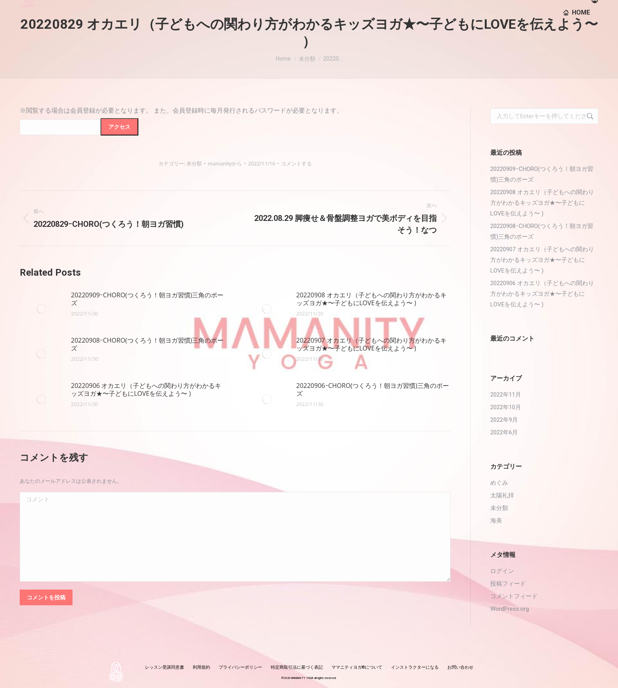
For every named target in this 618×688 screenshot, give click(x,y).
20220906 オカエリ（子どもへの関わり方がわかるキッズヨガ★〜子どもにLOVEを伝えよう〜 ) (146, 389)
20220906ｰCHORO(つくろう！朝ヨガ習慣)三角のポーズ (372, 389)
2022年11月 (505, 394)
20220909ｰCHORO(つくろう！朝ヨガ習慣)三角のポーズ (147, 299)
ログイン (502, 571)
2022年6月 (504, 432)
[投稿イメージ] (41, 309)
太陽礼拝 (502, 495)
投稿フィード (508, 583)
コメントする (296, 163)
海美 (496, 520)
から (225, 163)
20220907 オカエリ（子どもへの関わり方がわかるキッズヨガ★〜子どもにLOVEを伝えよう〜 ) (371, 344)
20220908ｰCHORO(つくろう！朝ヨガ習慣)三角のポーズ (147, 344)
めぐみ (499, 482)
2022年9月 (504, 419)
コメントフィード (514, 596)
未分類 (194, 163)
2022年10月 (505, 407)
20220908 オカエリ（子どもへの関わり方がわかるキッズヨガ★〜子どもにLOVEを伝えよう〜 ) (371, 299)
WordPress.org (509, 608)
